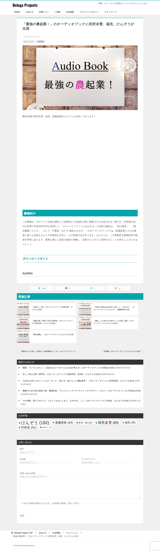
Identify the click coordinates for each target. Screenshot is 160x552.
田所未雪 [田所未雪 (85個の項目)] (108, 422)
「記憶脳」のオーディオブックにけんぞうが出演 (121, 351)
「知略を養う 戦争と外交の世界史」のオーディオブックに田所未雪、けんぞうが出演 (52, 322)
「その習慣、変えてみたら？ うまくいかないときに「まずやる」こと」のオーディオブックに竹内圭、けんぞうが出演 (75, 400)
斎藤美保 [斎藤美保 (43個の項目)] (64, 422)
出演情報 (40, 42)
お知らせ (29, 12)
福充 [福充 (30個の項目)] (130, 422)
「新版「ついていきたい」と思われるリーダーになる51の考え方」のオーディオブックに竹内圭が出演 (67, 367)
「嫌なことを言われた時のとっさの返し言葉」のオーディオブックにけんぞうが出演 (115, 322)
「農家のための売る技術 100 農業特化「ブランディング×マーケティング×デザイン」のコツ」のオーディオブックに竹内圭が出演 (80, 390)
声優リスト (44, 12)
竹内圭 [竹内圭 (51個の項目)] (29, 427)
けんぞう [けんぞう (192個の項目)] (35, 422)
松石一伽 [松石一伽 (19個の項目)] (85, 422)
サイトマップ (111, 12)
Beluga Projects (26, 5)
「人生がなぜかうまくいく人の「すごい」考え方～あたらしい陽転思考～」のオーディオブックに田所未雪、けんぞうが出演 (77, 380)
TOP (23, 533)
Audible (27, 273)
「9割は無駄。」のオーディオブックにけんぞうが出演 (52, 334)
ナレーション (29, 42)
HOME (17, 12)
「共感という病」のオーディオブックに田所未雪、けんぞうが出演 (53, 308)
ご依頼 (57, 12)
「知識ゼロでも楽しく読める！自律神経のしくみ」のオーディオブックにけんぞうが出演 (50, 351)
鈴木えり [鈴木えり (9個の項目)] (46, 427)
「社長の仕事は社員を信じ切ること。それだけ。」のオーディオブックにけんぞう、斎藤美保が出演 (115, 308)
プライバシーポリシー (89, 12)
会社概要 (70, 12)
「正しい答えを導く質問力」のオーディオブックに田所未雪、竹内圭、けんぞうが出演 (60, 374)
